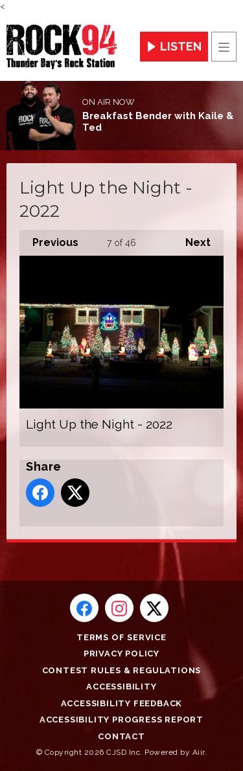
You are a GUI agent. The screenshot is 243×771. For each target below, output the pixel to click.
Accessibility (121, 686)
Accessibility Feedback (122, 703)
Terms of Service (121, 637)
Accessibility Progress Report (121, 719)
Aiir (198, 752)
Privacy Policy (121, 653)
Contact (121, 736)
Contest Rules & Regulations (122, 670)
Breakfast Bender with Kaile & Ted (157, 121)
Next (191, 239)
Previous (48, 239)
